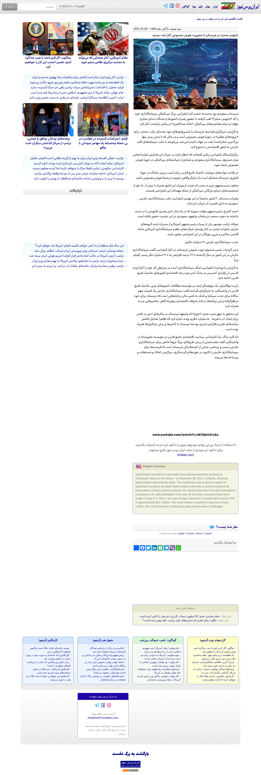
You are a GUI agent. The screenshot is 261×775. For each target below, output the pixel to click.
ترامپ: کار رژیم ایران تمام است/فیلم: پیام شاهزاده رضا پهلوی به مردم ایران (78, 77)
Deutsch (199, 533)
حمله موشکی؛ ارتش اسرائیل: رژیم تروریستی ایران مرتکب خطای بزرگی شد (79, 251)
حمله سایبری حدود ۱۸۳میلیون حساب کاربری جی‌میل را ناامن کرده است (180, 616)
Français (190, 533)
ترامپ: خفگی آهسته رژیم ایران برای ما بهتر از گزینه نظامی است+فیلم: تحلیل (77, 158)
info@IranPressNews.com (103, 717)
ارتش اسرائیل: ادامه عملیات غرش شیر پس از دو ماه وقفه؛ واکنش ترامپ (79, 173)
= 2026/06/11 (70, 6)
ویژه (194, 6)
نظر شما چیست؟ (226, 526)
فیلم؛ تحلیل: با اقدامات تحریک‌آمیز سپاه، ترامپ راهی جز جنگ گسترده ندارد (77, 87)
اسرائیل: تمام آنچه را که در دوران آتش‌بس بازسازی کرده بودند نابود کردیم (79, 163)
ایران (215, 6)
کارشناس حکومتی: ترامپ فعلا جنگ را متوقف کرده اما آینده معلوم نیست (78, 168)
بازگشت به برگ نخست (130, 754)
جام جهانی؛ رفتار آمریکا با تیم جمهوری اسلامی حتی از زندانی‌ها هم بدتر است (77, 92)
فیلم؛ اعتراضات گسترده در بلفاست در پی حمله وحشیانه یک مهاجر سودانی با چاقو (103, 143)
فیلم (200, 6)
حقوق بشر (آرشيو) (103, 640)
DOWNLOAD (185, 455)
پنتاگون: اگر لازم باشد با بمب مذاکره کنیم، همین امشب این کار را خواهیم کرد (48, 62)
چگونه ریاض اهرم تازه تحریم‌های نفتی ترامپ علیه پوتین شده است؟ (179, 620)
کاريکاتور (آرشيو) (48, 640)
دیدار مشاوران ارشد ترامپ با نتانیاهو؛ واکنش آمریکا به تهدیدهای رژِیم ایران (78, 261)
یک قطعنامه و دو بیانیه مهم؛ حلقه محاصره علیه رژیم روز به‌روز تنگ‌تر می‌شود (77, 82)
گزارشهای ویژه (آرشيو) (213, 640)
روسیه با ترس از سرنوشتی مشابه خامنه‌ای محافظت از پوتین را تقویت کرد (79, 178)
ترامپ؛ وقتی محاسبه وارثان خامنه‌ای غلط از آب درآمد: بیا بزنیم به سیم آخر (78, 266)
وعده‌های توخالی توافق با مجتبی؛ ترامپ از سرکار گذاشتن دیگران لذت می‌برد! (48, 143)
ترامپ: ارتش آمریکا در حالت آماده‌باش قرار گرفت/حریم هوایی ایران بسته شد (76, 256)
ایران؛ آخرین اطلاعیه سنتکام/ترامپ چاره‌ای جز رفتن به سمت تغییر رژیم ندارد (76, 97)
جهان (207, 6)
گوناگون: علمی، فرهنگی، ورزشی (158, 640)
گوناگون (185, 6)
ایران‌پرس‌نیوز (240, 6)
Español (208, 533)
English (181, 533)
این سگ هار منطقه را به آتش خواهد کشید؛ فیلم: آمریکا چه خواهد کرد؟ (79, 245)
